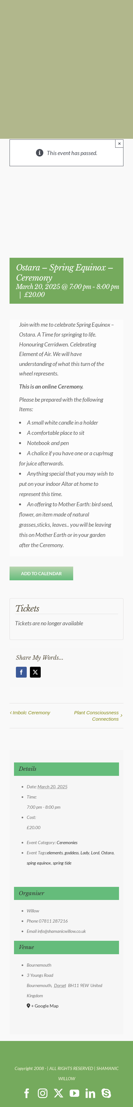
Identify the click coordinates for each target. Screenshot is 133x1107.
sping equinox (39, 863)
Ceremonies (67, 842)
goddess (72, 852)
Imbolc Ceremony (31, 712)
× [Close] (119, 143)
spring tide (62, 863)
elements (55, 852)
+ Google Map (45, 1005)
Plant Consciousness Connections (96, 716)
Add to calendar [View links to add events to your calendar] (41, 573)
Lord (95, 852)
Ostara (107, 852)
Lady (84, 852)
